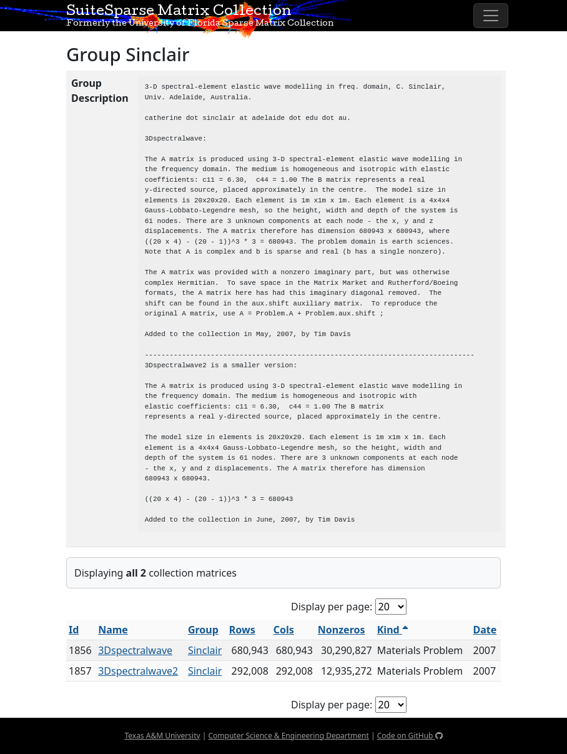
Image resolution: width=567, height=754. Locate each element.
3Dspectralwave (135, 650)
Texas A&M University (162, 735)
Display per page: (331, 606)
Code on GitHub (410, 735)
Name (113, 630)
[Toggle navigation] (490, 15)
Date (485, 630)
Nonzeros (341, 630)
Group (203, 630)
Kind (392, 630)
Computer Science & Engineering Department (288, 735)
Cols (284, 630)
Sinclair (205, 650)
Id (74, 630)
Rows (242, 630)
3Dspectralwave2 (138, 671)
